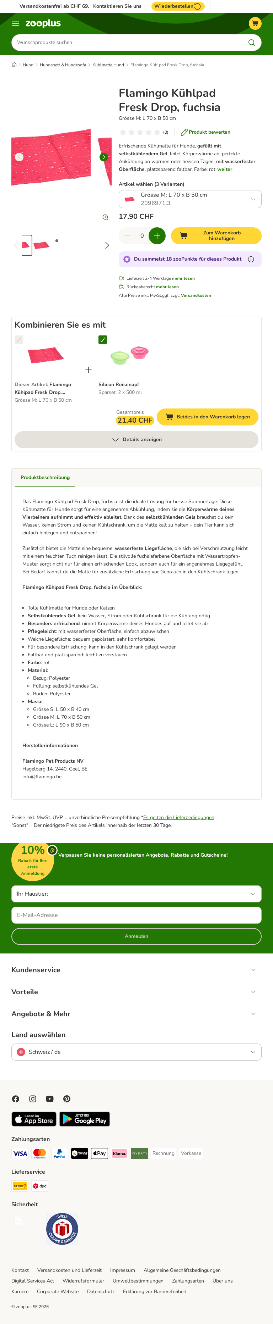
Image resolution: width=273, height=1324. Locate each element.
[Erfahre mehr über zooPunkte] (251, 259)
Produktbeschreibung (45, 477)
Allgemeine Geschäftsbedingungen (182, 1270)
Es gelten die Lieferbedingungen (178, 817)
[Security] (27, 1221)
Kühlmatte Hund (108, 65)
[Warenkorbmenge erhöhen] (157, 236)
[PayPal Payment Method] (59, 1155)
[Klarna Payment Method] (119, 1155)
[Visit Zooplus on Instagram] (32, 1099)
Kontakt (20, 1270)
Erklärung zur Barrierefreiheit (154, 1291)
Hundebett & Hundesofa (63, 65)
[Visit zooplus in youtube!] (50, 1099)
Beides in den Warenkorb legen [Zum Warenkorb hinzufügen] (211, 418)
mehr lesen (183, 279)
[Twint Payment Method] (79, 1155)
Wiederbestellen (178, 6)
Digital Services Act (32, 1281)
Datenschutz (100, 1291)
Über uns (223, 1281)
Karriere (19, 1291)
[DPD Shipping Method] (39, 1187)
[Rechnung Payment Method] (163, 1153)
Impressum (122, 1270)
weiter (224, 169)
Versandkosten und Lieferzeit (69, 1270)
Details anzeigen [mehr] (136, 440)
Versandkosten (196, 296)
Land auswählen (38, 1035)
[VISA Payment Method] (19, 1155)
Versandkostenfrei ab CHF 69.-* (56, 6)
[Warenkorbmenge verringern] (127, 236)
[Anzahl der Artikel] (142, 236)
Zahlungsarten (188, 1281)
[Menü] (16, 23)
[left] (19, 157)
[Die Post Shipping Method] (19, 1187)
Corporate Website (58, 1291)
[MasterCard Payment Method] (39, 1155)
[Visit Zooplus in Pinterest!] (67, 1099)
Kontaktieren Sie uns (117, 6)
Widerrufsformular (83, 1281)
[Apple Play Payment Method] (99, 1155)
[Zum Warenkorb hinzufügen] (216, 236)
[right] (104, 157)
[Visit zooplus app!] (34, 1125)
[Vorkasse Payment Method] (191, 1153)
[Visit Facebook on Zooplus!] (15, 1099)
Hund (28, 65)
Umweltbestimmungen (138, 1281)
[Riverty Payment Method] (139, 1155)
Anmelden (136, 936)
